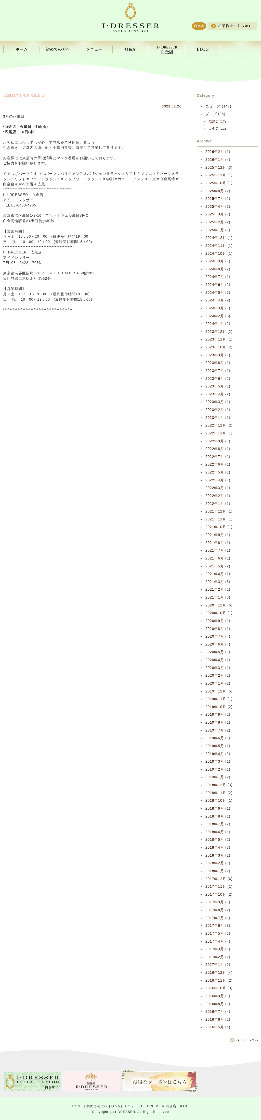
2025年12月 (215, 167)
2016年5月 (214, 1027)
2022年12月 (215, 425)
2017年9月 (214, 902)
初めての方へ (97, 1106)
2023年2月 (214, 410)
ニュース (213, 106)
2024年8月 (214, 269)
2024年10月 (215, 253)
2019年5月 (214, 746)
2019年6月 (214, 738)
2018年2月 (214, 863)
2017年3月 (214, 949)
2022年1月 (214, 504)
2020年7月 (214, 636)
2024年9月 (214, 261)
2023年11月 (215, 339)
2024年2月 (214, 316)
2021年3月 (214, 582)
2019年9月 (214, 714)
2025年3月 (214, 214)
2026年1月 (214, 160)
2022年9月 (214, 441)
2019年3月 (214, 761)
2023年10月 (215, 347)
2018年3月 (214, 855)
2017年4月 (214, 941)
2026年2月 (214, 152)
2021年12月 (215, 511)
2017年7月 (214, 918)
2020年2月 (214, 675)
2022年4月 (214, 480)
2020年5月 (214, 652)
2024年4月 (214, 300)
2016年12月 (215, 973)
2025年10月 (215, 183)
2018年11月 (215, 793)
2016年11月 (215, 980)
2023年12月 (215, 332)
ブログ (211, 114)
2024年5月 (214, 293)
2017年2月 (214, 957)
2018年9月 (214, 808)
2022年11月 (215, 433)
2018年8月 (214, 816)
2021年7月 (214, 550)
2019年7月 (214, 730)
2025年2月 (214, 222)
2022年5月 (214, 472)
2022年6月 (214, 464)
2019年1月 (214, 777)
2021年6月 (214, 558)
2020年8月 (214, 629)
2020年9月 (214, 621)
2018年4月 (214, 847)
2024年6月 (214, 285)
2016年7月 (214, 1012)
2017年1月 (214, 965)
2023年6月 (214, 379)
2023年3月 (214, 402)
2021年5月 (214, 566)
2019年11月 (215, 699)
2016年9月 (214, 996)
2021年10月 (215, 527)
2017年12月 (215, 879)
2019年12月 (215, 691)
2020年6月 (214, 644)
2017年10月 (215, 894)
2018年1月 (214, 871)
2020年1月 (214, 683)
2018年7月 (214, 824)
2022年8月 (214, 449)
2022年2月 (214, 496)
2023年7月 (214, 371)
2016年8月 (214, 1004)
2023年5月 (214, 386)
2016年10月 (215, 988)
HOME (77, 1106)
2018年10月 (215, 800)
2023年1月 (214, 418)
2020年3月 (214, 668)
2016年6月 (214, 1019)
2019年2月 (214, 769)
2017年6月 (214, 926)
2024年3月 (214, 308)
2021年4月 (214, 574)
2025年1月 (214, 230)
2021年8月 (214, 543)
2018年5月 (214, 840)
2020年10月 (215, 613)
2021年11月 (215, 519)
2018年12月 (215, 785)
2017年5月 (214, 933)
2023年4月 (214, 394)
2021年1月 (214, 597)
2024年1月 (214, 324)
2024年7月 (214, 277)
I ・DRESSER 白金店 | (159, 1106)
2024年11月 (215, 246)
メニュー (130, 1106)
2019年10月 (215, 707)
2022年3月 (214, 488)
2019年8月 (214, 722)
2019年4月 (214, 754)
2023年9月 (214, 355)
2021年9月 (214, 535)
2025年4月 (214, 207)
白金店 (214, 128)
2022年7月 (214, 457)
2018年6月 (214, 832)
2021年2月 (214, 589)
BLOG (184, 1106)
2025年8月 (214, 191)
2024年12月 (215, 238)
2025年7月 (214, 199)
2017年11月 (215, 886)
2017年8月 (214, 910)
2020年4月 (214, 660)
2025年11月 (215, 175)
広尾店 (214, 121)
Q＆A (115, 1106)
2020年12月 (215, 605)
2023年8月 (214, 363)
